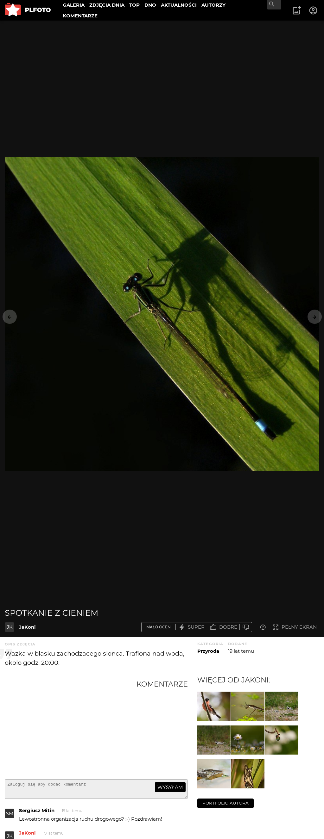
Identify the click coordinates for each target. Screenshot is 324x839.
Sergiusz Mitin (36, 813)
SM (9, 816)
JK (10, 627)
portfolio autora (225, 802)
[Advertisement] (71, 727)
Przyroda (208, 651)
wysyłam (170, 787)
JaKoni (27, 627)
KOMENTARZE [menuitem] (80, 16)
